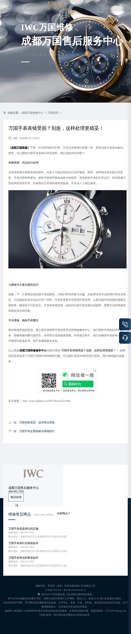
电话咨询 (16, 498)
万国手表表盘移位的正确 (23, 528)
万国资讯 (52, 112)
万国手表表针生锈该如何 (23, 543)
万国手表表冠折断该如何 (23, 557)
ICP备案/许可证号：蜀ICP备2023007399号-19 (65, 590)
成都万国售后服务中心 (23, 488)
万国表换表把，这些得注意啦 (37, 422)
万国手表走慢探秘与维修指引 (37, 431)
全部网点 (64, 513)
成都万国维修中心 (32, 112)
